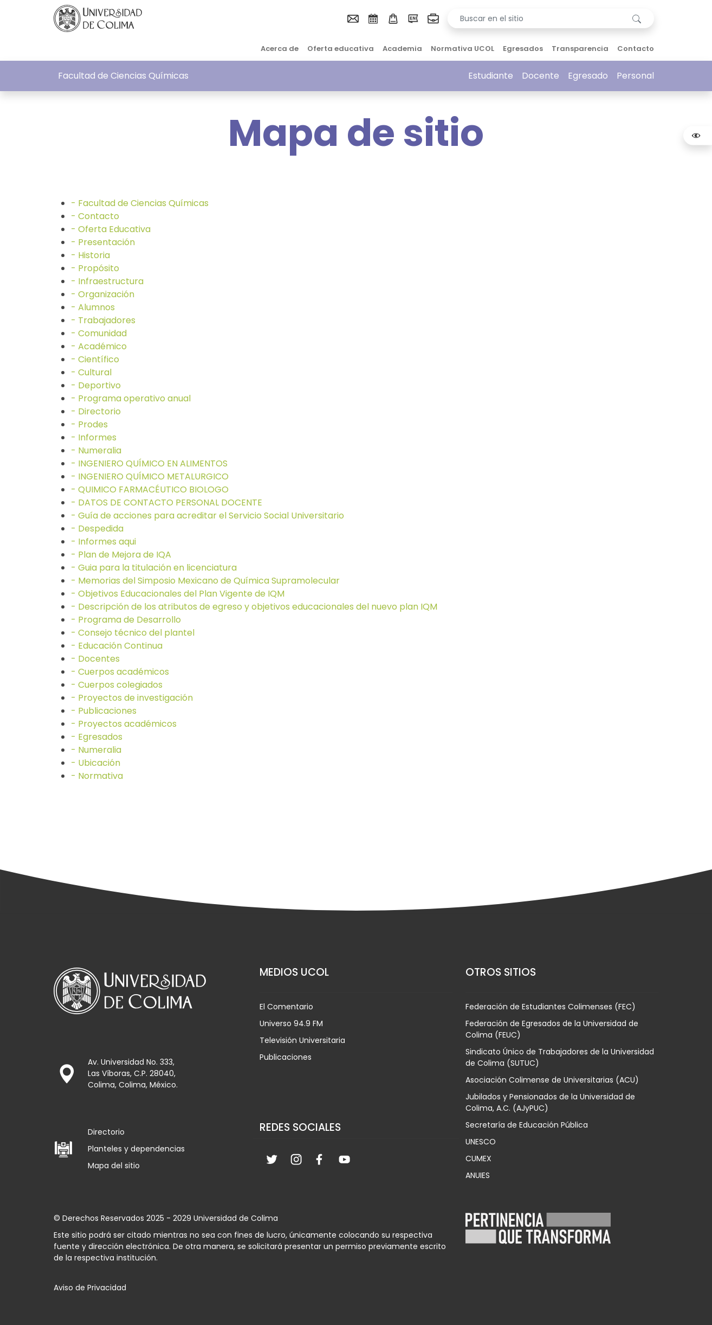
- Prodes (89, 424)
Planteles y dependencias (136, 1148)
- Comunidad (99, 333)
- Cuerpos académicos (120, 671)
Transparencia (580, 48)
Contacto (635, 48)
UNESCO (480, 1141)
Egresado (588, 75)
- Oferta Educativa (111, 229)
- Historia (90, 255)
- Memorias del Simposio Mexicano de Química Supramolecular (205, 580)
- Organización (102, 294)
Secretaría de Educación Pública (526, 1124)
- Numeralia (96, 450)
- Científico (95, 359)
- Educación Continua (117, 645)
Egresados (523, 48)
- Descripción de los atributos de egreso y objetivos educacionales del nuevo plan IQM (254, 606)
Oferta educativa (340, 48)
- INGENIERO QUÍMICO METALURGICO (150, 476)
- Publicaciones (104, 711)
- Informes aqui (103, 541)
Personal (635, 75)
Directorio (106, 1131)
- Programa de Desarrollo (126, 619)
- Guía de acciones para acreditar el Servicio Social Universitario (207, 515)
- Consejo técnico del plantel (133, 632)
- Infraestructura (107, 281)
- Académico (99, 346)
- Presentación (103, 242)
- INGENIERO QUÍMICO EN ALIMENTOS (149, 463)
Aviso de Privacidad (90, 1287)
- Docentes (95, 658)
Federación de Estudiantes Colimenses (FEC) (550, 1006)
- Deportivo (96, 385)
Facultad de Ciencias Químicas (123, 75)
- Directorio (96, 411)
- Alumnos (93, 307)
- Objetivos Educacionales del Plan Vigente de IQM (177, 593)
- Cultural (91, 372)
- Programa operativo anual (131, 398)
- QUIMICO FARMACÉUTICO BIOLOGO (150, 489)
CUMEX (478, 1158)
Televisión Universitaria (302, 1040)
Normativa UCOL (462, 48)
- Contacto (95, 216)
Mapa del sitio (114, 1165)
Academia (402, 48)
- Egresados (96, 737)
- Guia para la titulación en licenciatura (154, 567)
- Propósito (95, 268)
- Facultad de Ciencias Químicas (140, 203)
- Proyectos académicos (124, 724)
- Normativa (97, 776)
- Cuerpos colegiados (117, 684)
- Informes (93, 437)
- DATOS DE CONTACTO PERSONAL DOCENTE (166, 502)
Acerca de (280, 48)
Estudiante (490, 75)
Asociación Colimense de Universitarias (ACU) (552, 1079)
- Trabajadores (103, 320)
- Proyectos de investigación (132, 698)
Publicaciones (286, 1057)
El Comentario (286, 1006)
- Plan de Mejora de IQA (121, 554)
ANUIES (477, 1175)
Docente (540, 75)
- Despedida (97, 528)
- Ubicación (95, 763)
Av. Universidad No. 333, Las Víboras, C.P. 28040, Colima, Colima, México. (133, 1073)
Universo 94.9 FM (291, 1023)
